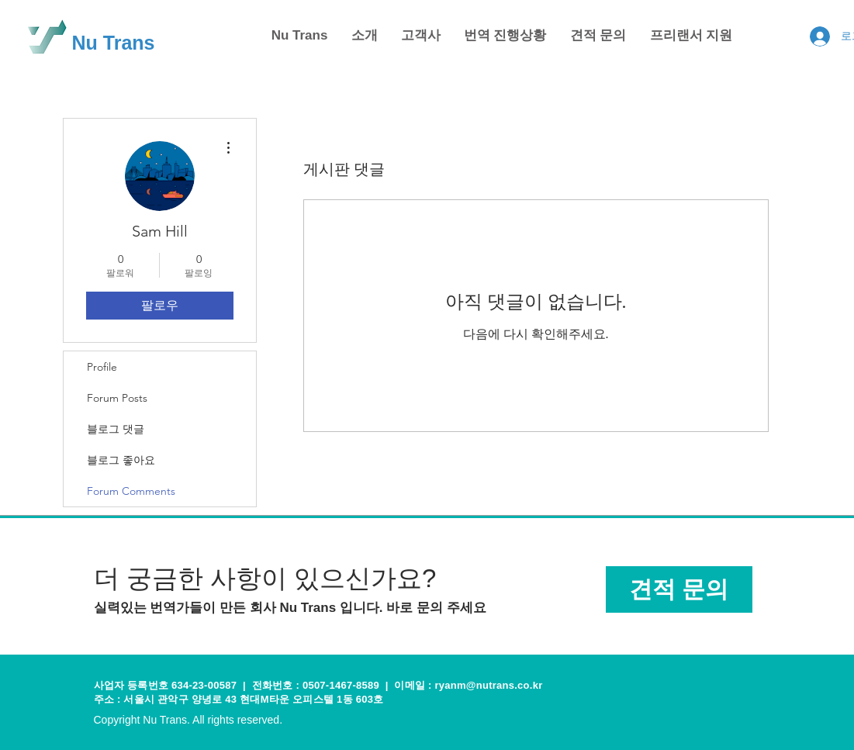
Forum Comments (131, 491)
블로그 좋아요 (121, 460)
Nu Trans (113, 43)
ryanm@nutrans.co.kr (488, 685)
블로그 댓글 (115, 429)
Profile (102, 367)
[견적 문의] (679, 589)
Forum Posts (117, 398)
